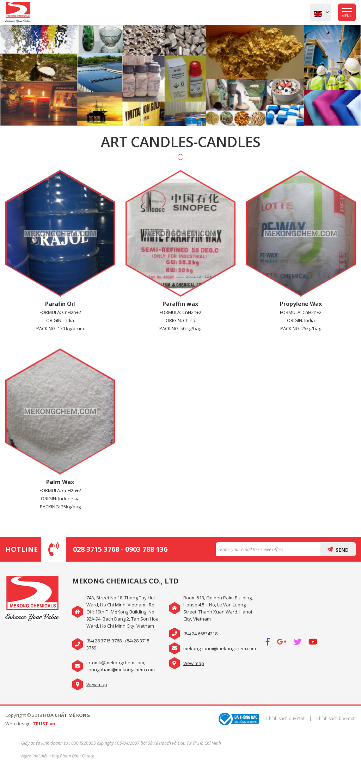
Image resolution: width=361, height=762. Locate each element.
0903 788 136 (146, 549)
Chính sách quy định (286, 718)
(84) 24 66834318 (200, 633)
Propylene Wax (301, 304)
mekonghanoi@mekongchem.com (219, 648)
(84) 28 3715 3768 (104, 640)
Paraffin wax (180, 304)
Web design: (18, 723)
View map (96, 684)
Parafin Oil (60, 304)
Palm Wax (60, 482)
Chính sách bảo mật (336, 718)
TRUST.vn (44, 723)
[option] (180, 75)
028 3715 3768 (96, 549)
